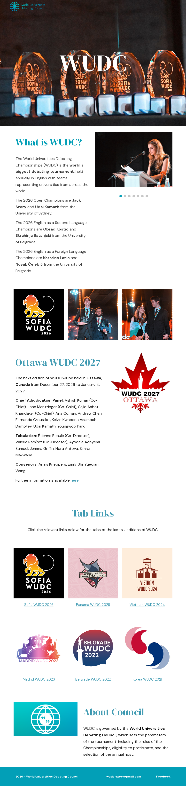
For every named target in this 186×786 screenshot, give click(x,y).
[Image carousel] (133, 164)
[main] (93, 63)
